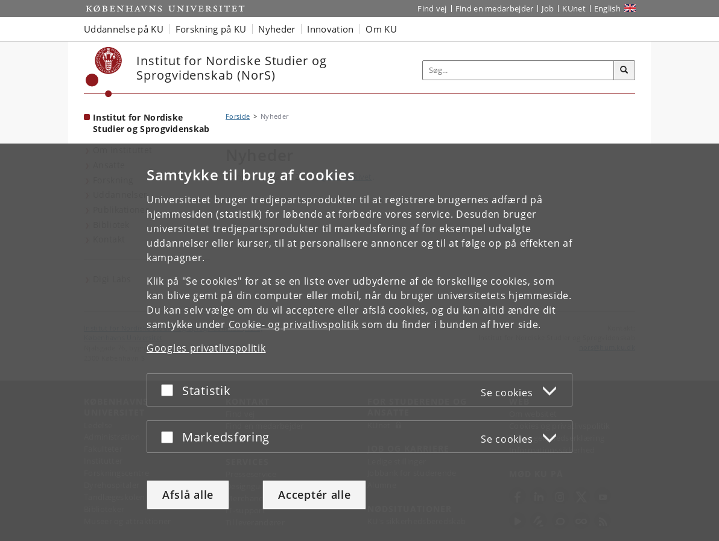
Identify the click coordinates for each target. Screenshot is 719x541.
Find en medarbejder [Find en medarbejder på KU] (494, 8)
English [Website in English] (607, 8)
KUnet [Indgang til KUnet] (574, 8)
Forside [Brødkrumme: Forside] (238, 116)
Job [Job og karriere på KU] (548, 8)
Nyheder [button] (276, 29)
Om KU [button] (381, 29)
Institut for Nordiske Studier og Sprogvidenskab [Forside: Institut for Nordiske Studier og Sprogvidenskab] (151, 123)
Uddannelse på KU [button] (123, 29)
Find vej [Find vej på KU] (431, 8)
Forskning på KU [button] (211, 29)
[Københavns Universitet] (104, 72)
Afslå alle (188, 494)
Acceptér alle (314, 494)
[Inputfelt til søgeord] (518, 70)
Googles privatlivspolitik (206, 348)
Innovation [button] (330, 29)
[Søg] (624, 70)
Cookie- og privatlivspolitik (294, 324)
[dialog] (359, 342)
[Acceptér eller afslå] (170, 390)
